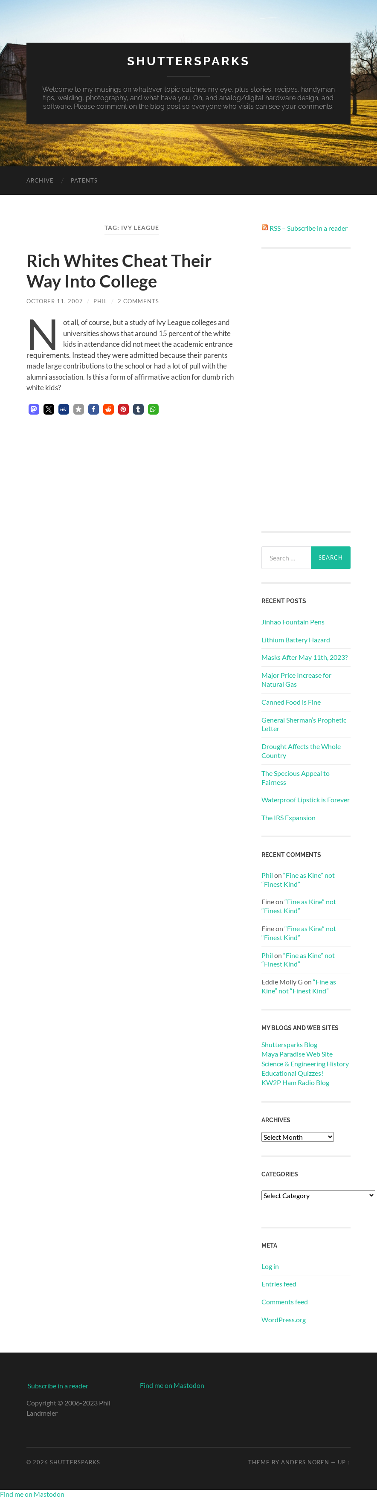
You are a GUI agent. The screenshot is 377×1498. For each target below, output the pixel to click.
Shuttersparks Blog (289, 1044)
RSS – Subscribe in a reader (309, 228)
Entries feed (278, 1284)
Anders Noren (305, 1462)
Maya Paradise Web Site (297, 1054)
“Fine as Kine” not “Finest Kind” (298, 879)
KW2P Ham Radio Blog (295, 1082)
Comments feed (284, 1302)
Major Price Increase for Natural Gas (296, 679)
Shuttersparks (188, 61)
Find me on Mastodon (172, 1385)
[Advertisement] (306, 390)
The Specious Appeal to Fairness (295, 777)
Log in (270, 1266)
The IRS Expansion (288, 817)
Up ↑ (344, 1462)
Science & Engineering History (305, 1064)
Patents (84, 180)
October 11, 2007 (54, 301)
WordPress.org (283, 1319)
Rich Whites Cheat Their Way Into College (119, 270)
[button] (34, 409)
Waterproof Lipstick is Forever (305, 799)
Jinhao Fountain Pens (293, 622)
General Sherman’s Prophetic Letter (303, 724)
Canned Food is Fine (291, 702)
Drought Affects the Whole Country (301, 750)
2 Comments (138, 301)
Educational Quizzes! (292, 1073)
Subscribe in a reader (58, 1386)
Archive (40, 180)
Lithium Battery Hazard (295, 640)
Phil (100, 301)
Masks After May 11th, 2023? (304, 657)
